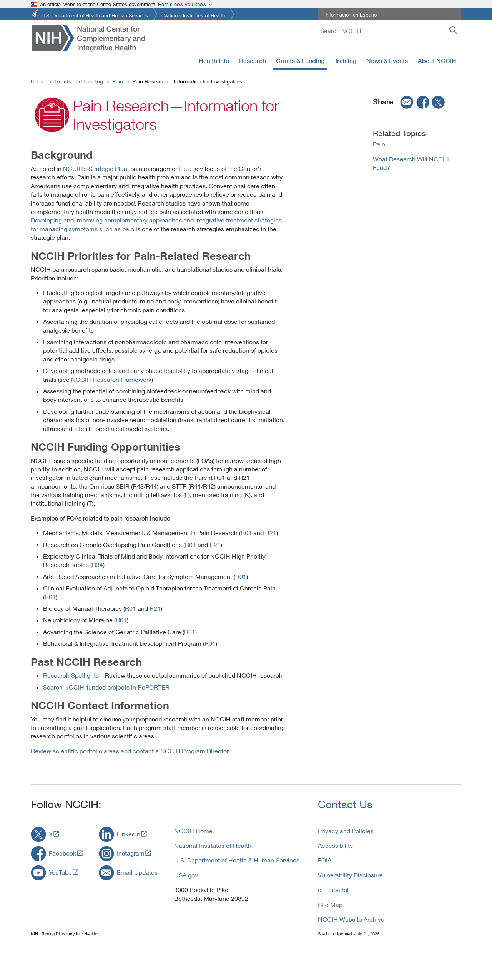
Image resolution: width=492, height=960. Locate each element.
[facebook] (423, 102)
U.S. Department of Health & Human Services (236, 860)
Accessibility (335, 845)
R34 (97, 564)
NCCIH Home (193, 830)
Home (38, 81)
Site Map (330, 904)
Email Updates (137, 872)
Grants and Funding (79, 81)
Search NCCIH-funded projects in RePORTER (106, 687)
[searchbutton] (453, 30)
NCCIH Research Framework (111, 379)
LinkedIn (128, 833)
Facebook (62, 853)
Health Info (214, 61)
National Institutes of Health (194, 14)
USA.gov (186, 875)
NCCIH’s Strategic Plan (95, 168)
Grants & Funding (300, 61)
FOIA (324, 860)
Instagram (131, 853)
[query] (389, 30)
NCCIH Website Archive (351, 919)
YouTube (60, 872)
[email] (404, 102)
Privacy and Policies (346, 830)
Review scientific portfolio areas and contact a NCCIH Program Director (130, 750)
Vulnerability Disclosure (350, 875)
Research (252, 61)
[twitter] (438, 102)
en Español (333, 889)
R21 (270, 532)
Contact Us (345, 804)
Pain (117, 81)
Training (345, 61)
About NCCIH (437, 61)
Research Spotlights (71, 675)
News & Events (387, 61)
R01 (246, 532)
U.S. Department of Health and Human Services (94, 14)
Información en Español (352, 15)
